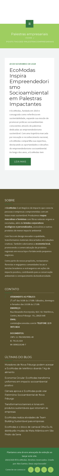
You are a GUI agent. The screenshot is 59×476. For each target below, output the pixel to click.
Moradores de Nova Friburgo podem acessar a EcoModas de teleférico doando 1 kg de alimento (29, 368)
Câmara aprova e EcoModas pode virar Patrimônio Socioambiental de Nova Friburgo (26, 395)
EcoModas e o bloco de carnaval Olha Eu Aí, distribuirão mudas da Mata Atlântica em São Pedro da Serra (29, 431)
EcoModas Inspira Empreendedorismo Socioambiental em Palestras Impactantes (29, 87)
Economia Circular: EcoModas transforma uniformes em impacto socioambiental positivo (27, 381)
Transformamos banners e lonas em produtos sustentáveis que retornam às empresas (26, 408)
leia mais (20, 161)
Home (28, 38)
